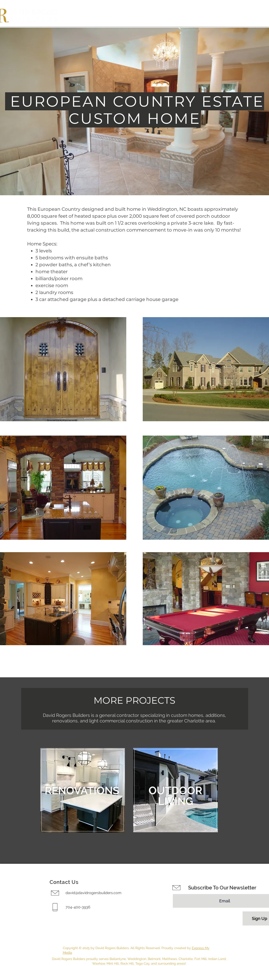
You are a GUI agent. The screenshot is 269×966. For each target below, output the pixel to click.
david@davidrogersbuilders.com (93, 893)
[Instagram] (9, 932)
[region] (83, 790)
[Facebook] (9, 922)
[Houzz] (9, 942)
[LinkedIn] (9, 952)
